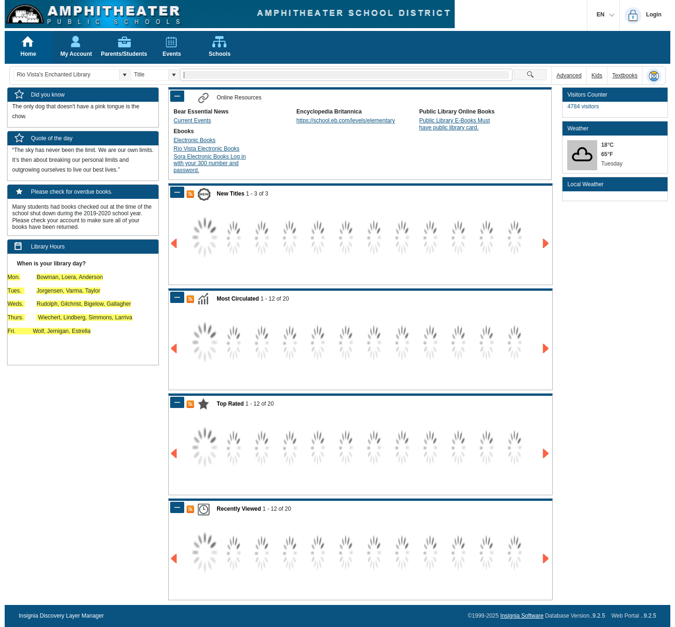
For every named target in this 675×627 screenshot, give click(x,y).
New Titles (230, 193)
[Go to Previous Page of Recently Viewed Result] (174, 559)
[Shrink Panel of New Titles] (177, 192)
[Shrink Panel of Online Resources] (177, 96)
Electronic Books (194, 140)
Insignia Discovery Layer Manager (61, 615)
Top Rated (230, 403)
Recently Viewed (239, 509)
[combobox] (66, 74)
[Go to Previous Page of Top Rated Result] (174, 454)
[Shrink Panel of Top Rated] (177, 402)
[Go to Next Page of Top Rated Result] (546, 454)
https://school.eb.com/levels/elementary (345, 120)
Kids (597, 75)
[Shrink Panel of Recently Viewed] (177, 507)
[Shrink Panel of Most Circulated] (177, 297)
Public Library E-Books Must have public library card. (454, 123)
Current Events (192, 120)
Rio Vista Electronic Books (206, 148)
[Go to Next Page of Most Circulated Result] (546, 349)
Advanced (568, 75)
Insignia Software (521, 615)
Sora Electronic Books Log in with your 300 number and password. (209, 163)
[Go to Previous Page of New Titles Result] (174, 243)
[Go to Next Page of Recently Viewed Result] (546, 559)
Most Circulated (238, 298)
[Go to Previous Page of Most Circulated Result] (174, 349)
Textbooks (625, 75)
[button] (124, 74)
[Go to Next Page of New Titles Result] (546, 243)
